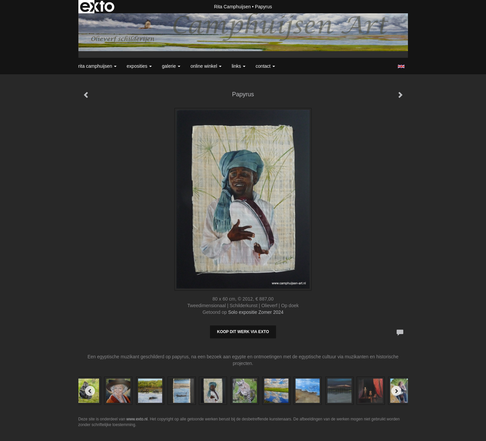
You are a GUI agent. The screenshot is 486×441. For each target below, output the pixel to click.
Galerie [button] (171, 66)
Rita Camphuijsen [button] (97, 66)
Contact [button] (265, 66)
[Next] (396, 391)
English (401, 66)
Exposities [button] (139, 66)
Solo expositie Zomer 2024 (256, 312)
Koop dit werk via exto (243, 331)
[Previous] (90, 391)
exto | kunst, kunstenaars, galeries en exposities (97, 6)
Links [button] (238, 66)
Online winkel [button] (206, 66)
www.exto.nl (136, 419)
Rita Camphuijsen (232, 6)
